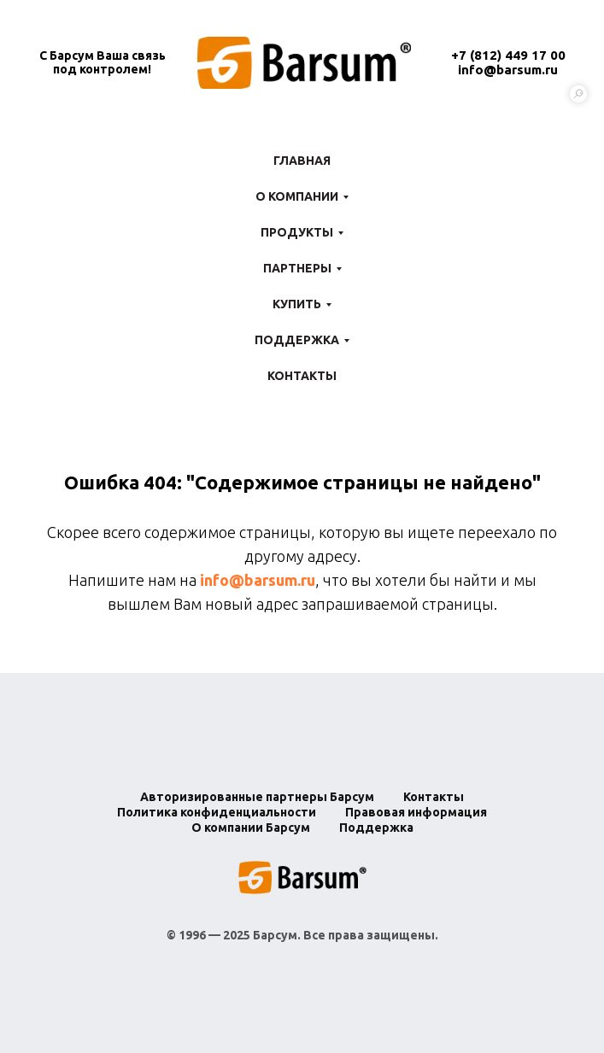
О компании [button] (296, 196)
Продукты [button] (297, 232)
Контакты (302, 376)
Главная (302, 160)
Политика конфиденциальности (216, 812)
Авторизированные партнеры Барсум (257, 797)
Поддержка (376, 827)
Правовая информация (416, 812)
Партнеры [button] (297, 268)
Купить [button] (297, 304)
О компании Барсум (250, 827)
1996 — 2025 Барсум (238, 935)
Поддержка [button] (297, 340)
